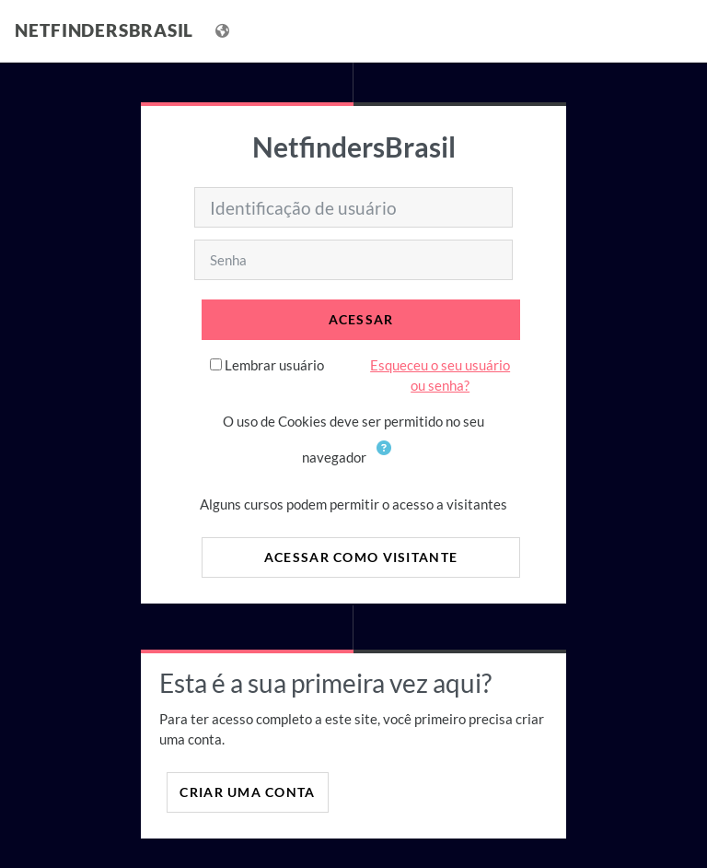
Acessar (361, 319)
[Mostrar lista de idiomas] (224, 31)
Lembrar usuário (274, 365)
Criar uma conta (247, 792)
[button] (388, 459)
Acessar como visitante (361, 557)
